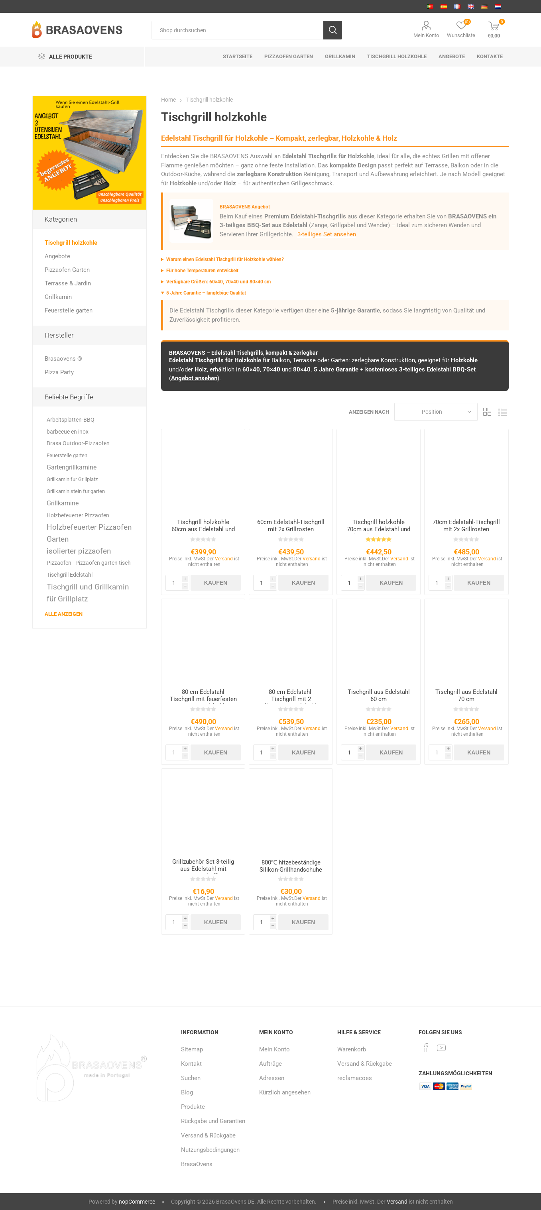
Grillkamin (58, 297)
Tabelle (488, 412)
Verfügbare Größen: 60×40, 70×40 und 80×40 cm (218, 282)
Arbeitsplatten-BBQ (70, 419)
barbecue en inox (68, 431)
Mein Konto (426, 35)
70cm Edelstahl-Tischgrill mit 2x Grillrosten (466, 526)
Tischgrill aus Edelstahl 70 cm (466, 695)
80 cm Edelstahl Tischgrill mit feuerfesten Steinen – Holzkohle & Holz (203, 702)
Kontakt (191, 1063)
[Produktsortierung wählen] (436, 412)
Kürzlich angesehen (285, 1092)
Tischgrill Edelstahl (69, 575)
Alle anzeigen (64, 614)
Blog (187, 1092)
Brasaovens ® (63, 358)
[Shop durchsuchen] (237, 30)
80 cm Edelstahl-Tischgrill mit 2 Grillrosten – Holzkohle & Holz (291, 702)
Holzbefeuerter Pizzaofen (78, 515)
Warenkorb (351, 1049)
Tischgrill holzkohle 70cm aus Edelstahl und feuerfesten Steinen (378, 529)
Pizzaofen (59, 563)
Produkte (193, 1106)
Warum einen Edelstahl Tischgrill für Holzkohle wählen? (225, 259)
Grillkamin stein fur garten (76, 491)
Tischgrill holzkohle (71, 242)
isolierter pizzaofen (79, 551)
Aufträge (270, 1063)
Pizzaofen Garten (67, 269)
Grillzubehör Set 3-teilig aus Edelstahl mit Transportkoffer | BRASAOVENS (203, 872)
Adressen (271, 1078)
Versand (224, 559)
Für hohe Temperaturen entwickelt (202, 270)
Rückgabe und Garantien (213, 1121)
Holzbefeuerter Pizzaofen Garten (89, 533)
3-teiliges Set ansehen (326, 234)
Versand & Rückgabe (208, 1135)
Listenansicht (503, 412)
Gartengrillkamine (71, 467)
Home (168, 99)
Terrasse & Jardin (68, 283)
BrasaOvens (196, 1164)
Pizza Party (59, 372)
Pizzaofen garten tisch (103, 563)
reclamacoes (354, 1078)
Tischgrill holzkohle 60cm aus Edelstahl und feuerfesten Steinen (203, 529)
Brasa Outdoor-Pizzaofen (78, 443)
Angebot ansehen (194, 378)
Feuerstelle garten (68, 310)
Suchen (191, 1078)
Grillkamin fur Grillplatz (72, 479)
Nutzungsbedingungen (210, 1149)
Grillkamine (63, 503)
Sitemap (192, 1049)
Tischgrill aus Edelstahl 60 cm (379, 695)
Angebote (57, 256)
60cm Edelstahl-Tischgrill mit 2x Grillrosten (291, 526)
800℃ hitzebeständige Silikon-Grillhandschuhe (291, 866)
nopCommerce (137, 1201)
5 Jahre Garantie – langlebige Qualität (206, 293)
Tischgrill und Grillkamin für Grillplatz (88, 592)
